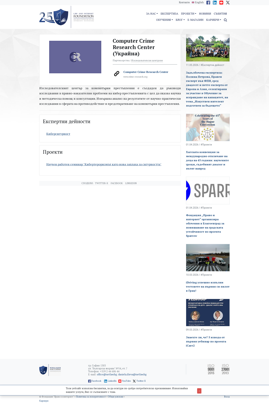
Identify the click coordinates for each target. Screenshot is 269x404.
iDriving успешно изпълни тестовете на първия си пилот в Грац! (208, 286)
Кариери (43, 400)
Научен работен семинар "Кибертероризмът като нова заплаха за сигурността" (103, 164)
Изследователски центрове (147, 60)
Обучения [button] (163, 20)
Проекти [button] (187, 13)
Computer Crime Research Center (145, 72)
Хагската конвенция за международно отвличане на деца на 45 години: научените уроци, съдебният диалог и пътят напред (207, 160)
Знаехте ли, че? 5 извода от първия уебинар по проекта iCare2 (206, 341)
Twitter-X (101, 183)
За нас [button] (151, 13)
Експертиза (169, 13)
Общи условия (116, 396)
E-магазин (195, 20)
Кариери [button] (212, 20)
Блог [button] (179, 20)
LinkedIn (112, 380)
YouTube (126, 380)
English (199, 2)
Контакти (184, 2)
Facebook (117, 183)
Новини (205, 13)
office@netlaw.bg (107, 374)
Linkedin (131, 183)
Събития (220, 13)
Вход (227, 396)
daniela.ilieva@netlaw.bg (132, 374)
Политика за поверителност (91, 396)
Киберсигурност (58, 134)
